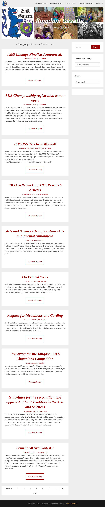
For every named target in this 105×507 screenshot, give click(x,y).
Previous (9, 489)
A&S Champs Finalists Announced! (34, 54)
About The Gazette (41, 3)
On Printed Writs (35, 277)
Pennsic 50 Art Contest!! (35, 448)
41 (63, 489)
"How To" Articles (70, 3)
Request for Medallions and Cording (35, 315)
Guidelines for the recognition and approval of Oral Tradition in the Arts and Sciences (35, 402)
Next (35, 493)
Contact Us (99, 3)
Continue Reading (35, 80)
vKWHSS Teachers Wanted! (35, 144)
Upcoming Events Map (86, 3)
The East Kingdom (56, 3)
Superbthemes (72, 503)
